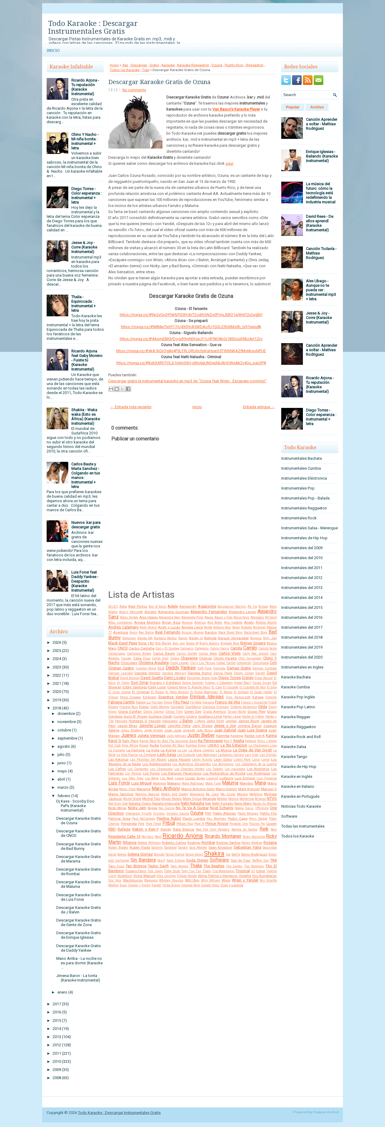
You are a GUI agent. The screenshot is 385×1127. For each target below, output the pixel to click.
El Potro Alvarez (177, 692)
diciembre (66, 713)
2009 (57, 1069)
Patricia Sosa (119, 818)
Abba (123, 607)
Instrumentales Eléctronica (304, 478)
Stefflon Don (260, 860)
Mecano (242, 794)
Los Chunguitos (161, 769)
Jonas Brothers (132, 730)
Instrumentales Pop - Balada (305, 498)
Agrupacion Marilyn (231, 607)
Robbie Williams (149, 843)
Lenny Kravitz (202, 760)
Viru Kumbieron (264, 876)
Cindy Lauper (179, 663)
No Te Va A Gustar (192, 808)
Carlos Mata (208, 654)
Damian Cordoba (264, 668)
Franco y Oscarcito (254, 702)
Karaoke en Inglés (296, 776)
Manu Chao (127, 789)
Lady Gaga (166, 754)
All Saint (271, 617)
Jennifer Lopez (152, 725)
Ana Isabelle (233, 623)
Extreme (271, 697)
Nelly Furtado (222, 803)
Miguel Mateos (171, 799)
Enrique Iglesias (207, 697)
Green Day (193, 711)
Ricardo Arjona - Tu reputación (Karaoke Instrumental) (85, 87)
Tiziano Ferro (135, 871)
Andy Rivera (148, 627)
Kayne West (148, 741)
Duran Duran (262, 683)
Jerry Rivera (202, 726)
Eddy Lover (157, 687)
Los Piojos (151, 773)
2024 (57, 658)
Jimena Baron (250, 726)
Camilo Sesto (267, 648)
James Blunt (248, 721)
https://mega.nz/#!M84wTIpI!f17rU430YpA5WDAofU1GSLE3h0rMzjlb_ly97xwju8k (191, 326)
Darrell (260, 673)
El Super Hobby (261, 692)
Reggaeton (254, 65)
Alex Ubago (148, 617)
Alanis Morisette (131, 612)
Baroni (183, 638)
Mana (260, 783)
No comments (134, 90)
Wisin (226, 880)
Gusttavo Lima (210, 716)
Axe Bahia (146, 632)
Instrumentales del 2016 (301, 617)
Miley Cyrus (192, 799)
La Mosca (224, 750)
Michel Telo (151, 799)
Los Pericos (133, 773)
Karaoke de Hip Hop (298, 766)
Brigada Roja (229, 643)
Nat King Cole (118, 804)
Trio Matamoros (223, 871)
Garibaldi (177, 707)
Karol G (114, 740)
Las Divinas (268, 755)
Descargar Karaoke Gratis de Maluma (78, 884)
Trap (145, 70)
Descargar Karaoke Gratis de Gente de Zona (78, 922)
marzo (63, 787)
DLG (161, 668)
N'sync (260, 799)
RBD (112, 829)
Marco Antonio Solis (198, 789)
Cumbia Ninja (146, 668)
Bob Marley (163, 643)
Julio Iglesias (176, 736)
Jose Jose (172, 730)
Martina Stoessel (147, 794)
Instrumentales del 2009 (301, 548)
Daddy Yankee (181, 668)
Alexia (209, 617)
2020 (57, 691)
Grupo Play (257, 711)
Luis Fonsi (119, 783)
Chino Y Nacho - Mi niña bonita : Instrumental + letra (85, 141)
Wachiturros (133, 880)
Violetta (245, 876)
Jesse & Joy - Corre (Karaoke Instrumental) (84, 247)
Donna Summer (193, 683)
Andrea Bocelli (266, 623)
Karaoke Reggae (295, 717)
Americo (200, 623)
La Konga (168, 750)
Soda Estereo (176, 860)
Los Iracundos (235, 769)
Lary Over (252, 755)
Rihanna (130, 842)
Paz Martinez (216, 819)
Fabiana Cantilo (121, 702)
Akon (273, 607)
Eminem (149, 697)
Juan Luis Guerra (252, 730)
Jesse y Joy (225, 725)
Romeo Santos (228, 843)
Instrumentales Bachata (301, 458)
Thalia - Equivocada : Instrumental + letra (83, 304)
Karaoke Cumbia (295, 687)
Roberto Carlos (174, 843)
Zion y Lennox (231, 885)
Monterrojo (246, 799)
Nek (208, 803)
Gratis (154, 65)
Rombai (208, 842)
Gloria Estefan (130, 711)
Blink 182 (146, 643)
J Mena (199, 721)
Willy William (210, 880)
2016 (57, 1012)
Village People (187, 876)
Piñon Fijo (185, 824)
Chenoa (205, 658)
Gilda (262, 706)
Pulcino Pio (257, 824)
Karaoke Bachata (296, 677)
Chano (174, 658)
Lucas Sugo (195, 778)
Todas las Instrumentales (303, 826)
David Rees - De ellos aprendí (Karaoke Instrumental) (319, 223)
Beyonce (256, 638)
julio (61, 754)
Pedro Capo (238, 818)
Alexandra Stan (169, 617)
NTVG (272, 798)
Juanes (128, 735)
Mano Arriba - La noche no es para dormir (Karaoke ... (79, 963)
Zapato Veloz (210, 885)
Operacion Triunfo (138, 814)
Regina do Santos (245, 829)
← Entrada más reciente (130, 407)
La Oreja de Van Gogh (252, 750)
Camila (236, 648)
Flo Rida (196, 702)
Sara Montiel (198, 848)
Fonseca (208, 702)
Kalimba (222, 736)
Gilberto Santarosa (243, 707)
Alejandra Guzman (173, 612)
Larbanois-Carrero (231, 755)
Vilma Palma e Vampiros (218, 876)
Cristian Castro (121, 668)
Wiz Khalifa (268, 880)
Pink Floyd (153, 824)
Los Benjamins (223, 764)
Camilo (250, 648)
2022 (57, 675)
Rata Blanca (183, 829)
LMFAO (213, 745)
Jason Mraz (127, 726)
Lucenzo (212, 778)
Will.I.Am (192, 880)
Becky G (196, 638)
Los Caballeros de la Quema (256, 764)
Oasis (249, 808)
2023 (57, 667)
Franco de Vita (227, 702)
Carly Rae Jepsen (255, 654)
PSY (208, 813)
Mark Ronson (249, 789)
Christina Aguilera (153, 662)
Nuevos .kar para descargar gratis (85, 524)
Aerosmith (187, 606)
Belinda (210, 638)
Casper (126, 658)
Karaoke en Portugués (300, 796)
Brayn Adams (209, 643)
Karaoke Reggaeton (193, 65)
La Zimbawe (147, 755)
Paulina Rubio (169, 818)
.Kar (125, 65)
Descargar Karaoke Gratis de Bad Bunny (78, 846)
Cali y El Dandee (167, 648)
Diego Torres (229, 677)
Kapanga (236, 736)
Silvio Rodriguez (254, 854)
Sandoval (170, 848)
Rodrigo (193, 843)
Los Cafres (117, 769)
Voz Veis (115, 880)
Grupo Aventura (214, 712)
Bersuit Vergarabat (233, 638)
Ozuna (216, 65)
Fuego (144, 707)
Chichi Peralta (225, 658)
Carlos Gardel (187, 654)
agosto (63, 746)
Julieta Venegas (151, 735)
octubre (64, 730)
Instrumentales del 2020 (301, 657)
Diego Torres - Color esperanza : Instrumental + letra (86, 195)
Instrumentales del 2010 (301, 558)
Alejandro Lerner (242, 612)
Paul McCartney (143, 819)
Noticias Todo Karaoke (301, 806)
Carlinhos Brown (139, 654)
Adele (173, 606)
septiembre (67, 738)
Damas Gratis (239, 668)
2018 (57, 708)
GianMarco (193, 707)
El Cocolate (230, 687)
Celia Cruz (141, 658)
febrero (63, 796)
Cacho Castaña (141, 648)
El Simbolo (241, 692)
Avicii (133, 632)
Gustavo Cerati (160, 716)
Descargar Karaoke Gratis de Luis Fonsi (78, 897)
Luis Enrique (245, 778)
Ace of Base (157, 607)
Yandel (156, 885)
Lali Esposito (186, 755)
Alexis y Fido (223, 617)
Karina (271, 735)
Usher (260, 871)
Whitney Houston (171, 880)
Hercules (121, 721)
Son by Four (241, 860)
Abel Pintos (137, 606)
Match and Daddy (174, 794)
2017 (57, 1004)
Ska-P (161, 860)
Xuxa (123, 885)
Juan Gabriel (225, 730)
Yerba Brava (171, 885)
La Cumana (116, 750)
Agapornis (207, 606)
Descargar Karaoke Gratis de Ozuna (159, 82)
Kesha (238, 740)
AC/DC (113, 607)
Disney (248, 677)
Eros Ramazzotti (238, 697)
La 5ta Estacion (233, 745)
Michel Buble (132, 799)
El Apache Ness (199, 687)
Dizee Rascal (263, 678)
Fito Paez (181, 702)
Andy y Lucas (169, 627)
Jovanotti (189, 730)
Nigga (152, 808)
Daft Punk (205, 668)
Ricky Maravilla (254, 837)
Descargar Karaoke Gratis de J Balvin (78, 909)
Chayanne (189, 658)
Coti (273, 662)
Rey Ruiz (148, 837)
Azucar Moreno (192, 632)
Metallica (255, 794)
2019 (57, 700)
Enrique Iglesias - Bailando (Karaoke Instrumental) (322, 156)
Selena (121, 854)
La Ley (182, 750)
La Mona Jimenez (201, 750)
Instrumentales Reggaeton (304, 508)
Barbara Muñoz (165, 638)
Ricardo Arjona (182, 835)
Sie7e (235, 854)
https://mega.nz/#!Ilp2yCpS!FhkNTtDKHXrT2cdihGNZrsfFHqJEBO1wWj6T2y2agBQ (191, 314)
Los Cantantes (138, 769)
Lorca (256, 760)
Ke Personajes (210, 740)
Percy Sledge (258, 819)
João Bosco (204, 730)
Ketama (250, 741)
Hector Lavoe (232, 716)
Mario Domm (226, 789)
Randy (166, 829)
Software (219, 860)
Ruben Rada (140, 847)
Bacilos (211, 632)
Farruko (157, 702)
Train (206, 871)
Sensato (159, 854)
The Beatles (214, 866)
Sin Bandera (143, 860)
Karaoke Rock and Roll (301, 736)
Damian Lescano (120, 673)
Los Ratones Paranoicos (181, 773)
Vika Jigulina (166, 876)
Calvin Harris (219, 648)
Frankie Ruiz (128, 707)
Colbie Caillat (225, 663)
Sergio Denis (194, 854)
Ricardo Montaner (223, 836)
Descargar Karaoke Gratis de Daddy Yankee (78, 948)
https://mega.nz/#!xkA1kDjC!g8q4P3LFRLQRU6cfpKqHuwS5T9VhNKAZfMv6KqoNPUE (191, 351)
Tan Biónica (136, 866)
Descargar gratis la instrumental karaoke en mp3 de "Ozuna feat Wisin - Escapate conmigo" (187, 381)
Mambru (246, 783)
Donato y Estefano (165, 683)
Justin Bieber (201, 735)
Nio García (166, 808)
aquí (229, 163)
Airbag (263, 607)
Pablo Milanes (248, 814)
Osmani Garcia (177, 814)
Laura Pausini (179, 759)
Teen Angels (179, 866)
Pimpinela (129, 824)
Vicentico (124, 876)
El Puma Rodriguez (204, 692)
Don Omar (140, 682)
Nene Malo (242, 803)
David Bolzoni (130, 678)
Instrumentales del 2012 (301, 577)
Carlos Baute (164, 653)
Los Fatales (214, 769)
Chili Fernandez (249, 658)
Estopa (257, 697)
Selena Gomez (140, 854)
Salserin (157, 848)
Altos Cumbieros (120, 623)
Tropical (243, 871)
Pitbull (168, 823)
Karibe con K (255, 736)
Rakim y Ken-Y (145, 829)
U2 (253, 871)
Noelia (239, 808)
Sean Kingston (220, 847)
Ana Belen (214, 623)
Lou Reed (166, 778)
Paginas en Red (325, 1112)
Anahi (249, 622)
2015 (57, 1020)
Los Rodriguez (258, 773)
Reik (264, 829)
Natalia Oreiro (140, 803)
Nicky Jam (137, 808)
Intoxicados (170, 721)
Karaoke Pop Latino (298, 707)
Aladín (113, 612)
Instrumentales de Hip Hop (304, 538)
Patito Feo (268, 813)
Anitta (208, 627)
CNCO (123, 648)
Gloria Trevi (174, 712)
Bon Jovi (179, 643)
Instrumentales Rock (299, 518)
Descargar (139, 65)
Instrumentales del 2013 (301, 587)
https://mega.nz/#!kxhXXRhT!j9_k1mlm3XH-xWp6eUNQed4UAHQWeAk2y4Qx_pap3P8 (191, 363)
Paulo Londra (194, 818)
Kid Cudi (114, 745)
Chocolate (129, 663)
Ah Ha (252, 607)
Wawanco (151, 880)
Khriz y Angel (267, 741)
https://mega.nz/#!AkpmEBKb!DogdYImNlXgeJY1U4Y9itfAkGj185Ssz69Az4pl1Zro (191, 339)
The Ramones (254, 866)
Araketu (246, 627)
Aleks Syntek (129, 617)
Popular (293, 107)
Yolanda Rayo (190, 885)
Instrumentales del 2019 (301, 647)
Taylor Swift (158, 866)
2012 (57, 1045)
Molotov (222, 799)
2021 (57, 683)
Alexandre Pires (192, 617)
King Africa (130, 745)
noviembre (66, 721)
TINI (273, 860)
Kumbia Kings (196, 745)
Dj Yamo (123, 683)
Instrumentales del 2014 (301, 597)
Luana (179, 778)
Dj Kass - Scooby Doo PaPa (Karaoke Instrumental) (75, 805)
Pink (141, 824)
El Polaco (157, 692)
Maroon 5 (269, 789)
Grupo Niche (237, 712)
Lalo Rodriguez (206, 755)
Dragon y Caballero (219, 683)
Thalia (196, 866)
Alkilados (257, 617)
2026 (57, 642)
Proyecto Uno (238, 824)
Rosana (270, 842)
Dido (214, 678)
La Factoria (135, 750)
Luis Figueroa (267, 778)
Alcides (150, 612)
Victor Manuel (144, 876)
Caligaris (186, 648)
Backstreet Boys (255, 632)
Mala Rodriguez (193, 783)
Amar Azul (171, 622)
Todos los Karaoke (125, 70)
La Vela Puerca (127, 755)
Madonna (159, 783)
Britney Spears (253, 643)
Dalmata (219, 668)
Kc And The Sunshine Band (177, 741)
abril (61, 779)
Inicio (53, 50)
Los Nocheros (258, 769)
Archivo (317, 107)
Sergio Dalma (175, 854)
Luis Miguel (141, 783)
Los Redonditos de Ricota (224, 773)
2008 (57, 1077)
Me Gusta (227, 794)
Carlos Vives (230, 653)
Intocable (154, 721)
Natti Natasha (192, 803)
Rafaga (124, 829)
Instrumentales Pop (298, 488)
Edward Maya (177, 687)
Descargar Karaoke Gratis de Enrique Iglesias (78, 935)
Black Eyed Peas (122, 643)
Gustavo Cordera (185, 716)
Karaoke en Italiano (297, 786)
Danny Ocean (244, 673)
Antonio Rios (222, 627)
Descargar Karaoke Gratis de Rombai (78, 871)
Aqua (236, 627)
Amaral (187, 623)
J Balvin (186, 720)
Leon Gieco (223, 759)
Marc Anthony (166, 788)
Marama (143, 789)
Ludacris (226, 778)
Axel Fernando (167, 632)
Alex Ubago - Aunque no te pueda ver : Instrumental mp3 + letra (321, 290)
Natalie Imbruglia (166, 803)
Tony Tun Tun (191, 871)
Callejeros (202, 648)
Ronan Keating (252, 843)
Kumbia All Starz (172, 745)
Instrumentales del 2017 (301, 627)
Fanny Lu (143, 702)
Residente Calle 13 (124, 836)
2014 (57, 1028)
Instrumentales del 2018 (301, 637)
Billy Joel (270, 638)
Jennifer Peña (179, 726)
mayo (62, 771)
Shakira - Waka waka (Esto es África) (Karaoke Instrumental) (85, 417)
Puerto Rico (234, 65)
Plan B (199, 824)
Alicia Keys (241, 617)
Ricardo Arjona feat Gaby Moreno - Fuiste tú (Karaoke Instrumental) (87, 360)
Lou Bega (152, 778)
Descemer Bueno (198, 678)
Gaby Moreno (159, 707)
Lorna (265, 760)
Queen (271, 824)
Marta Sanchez (121, 794)
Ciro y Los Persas (202, 663)
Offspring (262, 808)
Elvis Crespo (130, 697)
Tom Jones (155, 871)
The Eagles (234, 866)
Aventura (120, 632)
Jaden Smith (215, 721)
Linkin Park (242, 760)
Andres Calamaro (123, 627)
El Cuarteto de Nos (252, 687)
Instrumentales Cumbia (301, 468)
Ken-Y (228, 741)
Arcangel (259, 627)
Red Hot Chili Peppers (213, 829)
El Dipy (272, 687)
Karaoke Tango (294, 756)
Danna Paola (223, 673)
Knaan (144, 745)
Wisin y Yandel (245, 880)
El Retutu (226, 692)
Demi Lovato (175, 677)
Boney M (192, 643)
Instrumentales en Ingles (302, 667)
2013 (57, 1037)
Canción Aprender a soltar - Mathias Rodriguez (321, 124)
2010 (57, 1061)
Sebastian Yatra (247, 847)
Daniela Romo (200, 673)
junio (61, 763)
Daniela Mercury (174, 673)
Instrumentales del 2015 (301, 607)
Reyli (158, 837)
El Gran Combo (119, 692)
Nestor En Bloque (264, 804)
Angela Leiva (192, 627)
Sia (228, 854)
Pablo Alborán (224, 813)
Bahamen (129, 638)
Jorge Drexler (153, 730)
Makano (173, 783)
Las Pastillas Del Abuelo (148, 760)
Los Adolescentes (156, 764)
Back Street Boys (230, 632)
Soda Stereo (197, 860)
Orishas (159, 814)
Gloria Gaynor (153, 712)
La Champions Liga (262, 745)
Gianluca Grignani (215, 707)
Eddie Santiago (134, 687)
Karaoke (168, 65)
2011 (57, 1053)
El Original (140, 692)
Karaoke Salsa (293, 746)
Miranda (209, 799)
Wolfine (113, 885)
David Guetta (151, 677)
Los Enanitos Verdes (189, 769)
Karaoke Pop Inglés (298, 697)
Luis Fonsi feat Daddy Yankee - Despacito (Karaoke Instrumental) (84, 581)
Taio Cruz (116, 866)
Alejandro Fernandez (208, 611)
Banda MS (144, 638)
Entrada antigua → (259, 407)
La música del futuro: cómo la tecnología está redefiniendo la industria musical (320, 193)
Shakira (214, 853)
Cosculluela (260, 663)
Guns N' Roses (135, 716)
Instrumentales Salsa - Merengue (309, 528)
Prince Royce (216, 823)
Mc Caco (212, 794)
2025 (57, 650)
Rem (274, 829)
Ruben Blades (118, 848)
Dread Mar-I (242, 683)
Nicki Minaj (117, 808)
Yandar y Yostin (139, 885)
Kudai (154, 745)
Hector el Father (253, 716)
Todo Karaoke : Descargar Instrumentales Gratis (93, 27)
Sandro (183, 848)
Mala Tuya (213, 783)
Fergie (168, 702)
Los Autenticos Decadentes (191, 764)
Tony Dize (172, 871)
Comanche (243, 663)
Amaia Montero (147, 622)
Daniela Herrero (147, 673)
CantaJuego (116, 654)
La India (152, 750)
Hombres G (138, 721)
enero (62, 992)
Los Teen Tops (132, 778)
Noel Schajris (221, 808)
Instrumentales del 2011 (301, 567)
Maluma (230, 783)
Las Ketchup (118, 759)
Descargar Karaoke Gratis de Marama (78, 858)
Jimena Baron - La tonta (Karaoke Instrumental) (78, 977)
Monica (233, 799)
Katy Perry (130, 741)
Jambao (231, 721)
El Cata (216, 687)
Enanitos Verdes (173, 697)
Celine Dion (160, 658)
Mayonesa (197, 794)
